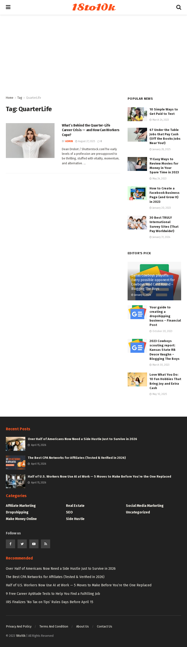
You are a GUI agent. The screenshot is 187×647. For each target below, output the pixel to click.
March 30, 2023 (159, 364)
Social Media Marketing (145, 506)
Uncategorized (138, 512)
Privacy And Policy (18, 626)
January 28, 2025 (160, 149)
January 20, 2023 (160, 207)
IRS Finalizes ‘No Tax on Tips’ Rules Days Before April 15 (49, 602)
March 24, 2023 (159, 119)
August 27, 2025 (85, 141)
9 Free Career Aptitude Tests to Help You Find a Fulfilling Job (53, 594)
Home (9, 97)
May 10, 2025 (158, 394)
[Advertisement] (93, 58)
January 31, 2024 (160, 237)
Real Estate (75, 506)
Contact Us (104, 626)
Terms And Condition (53, 626)
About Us (82, 626)
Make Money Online (21, 519)
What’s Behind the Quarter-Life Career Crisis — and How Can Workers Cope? (91, 130)
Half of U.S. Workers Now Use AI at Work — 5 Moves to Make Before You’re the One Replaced (99, 476)
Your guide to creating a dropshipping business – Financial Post (165, 316)
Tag (19, 97)
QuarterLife (33, 97)
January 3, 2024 (141, 295)
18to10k (93, 7)
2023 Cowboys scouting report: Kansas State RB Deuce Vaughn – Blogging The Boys (164, 350)
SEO (69, 512)
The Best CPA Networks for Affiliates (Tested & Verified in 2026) (77, 458)
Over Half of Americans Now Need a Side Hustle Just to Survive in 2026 (82, 439)
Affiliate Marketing (21, 506)
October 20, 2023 (161, 331)
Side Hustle (75, 519)
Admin (69, 141)
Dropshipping (17, 512)
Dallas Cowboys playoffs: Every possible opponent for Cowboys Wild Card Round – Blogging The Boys (153, 282)
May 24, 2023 (158, 178)
